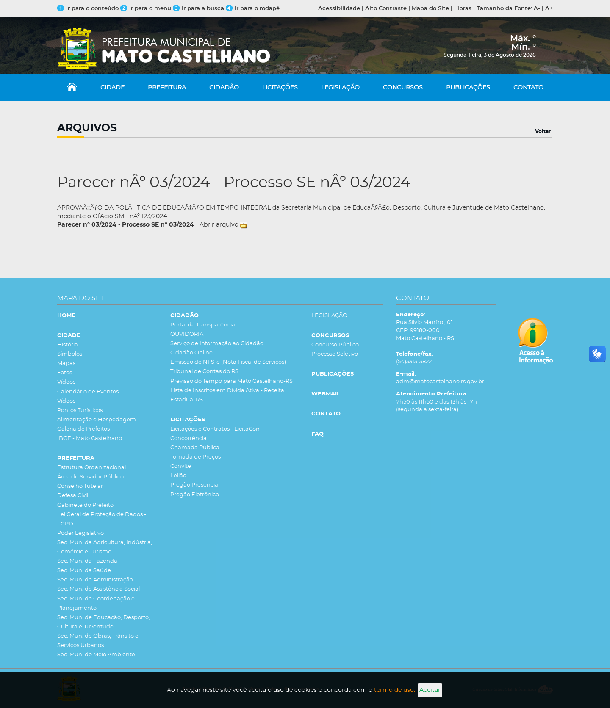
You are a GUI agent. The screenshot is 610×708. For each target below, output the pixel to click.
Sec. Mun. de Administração (95, 580)
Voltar (543, 131)
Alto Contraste (386, 8)
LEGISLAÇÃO (340, 88)
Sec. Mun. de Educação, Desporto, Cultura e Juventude (103, 622)
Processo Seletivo (334, 354)
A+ (549, 8)
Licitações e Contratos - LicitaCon (215, 429)
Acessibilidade (339, 8)
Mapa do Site (430, 8)
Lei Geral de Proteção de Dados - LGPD (101, 519)
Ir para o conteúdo (88, 8)
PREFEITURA (167, 88)
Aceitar (430, 690)
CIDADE (112, 88)
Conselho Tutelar (80, 486)
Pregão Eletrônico (194, 495)
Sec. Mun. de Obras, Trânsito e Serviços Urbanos (98, 640)
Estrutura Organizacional (91, 467)
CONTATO (528, 88)
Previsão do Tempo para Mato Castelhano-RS (231, 381)
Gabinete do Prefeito (85, 505)
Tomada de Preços (195, 457)
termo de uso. (394, 690)
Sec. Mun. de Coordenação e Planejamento (96, 603)
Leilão (178, 475)
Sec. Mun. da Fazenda (87, 561)
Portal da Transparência (202, 325)
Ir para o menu (146, 8)
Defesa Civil (72, 495)
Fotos (64, 373)
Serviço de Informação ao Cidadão (216, 343)
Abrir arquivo (219, 225)
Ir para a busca (198, 8)
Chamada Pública (194, 448)
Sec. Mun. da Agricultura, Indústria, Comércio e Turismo (104, 547)
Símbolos (69, 354)
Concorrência (188, 438)
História (67, 345)
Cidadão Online (191, 353)
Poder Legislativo (80, 533)
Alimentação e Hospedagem (96, 420)
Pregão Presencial (194, 485)
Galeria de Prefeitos (83, 429)
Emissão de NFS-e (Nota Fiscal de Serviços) (228, 362)
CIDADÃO (224, 88)
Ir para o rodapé (253, 8)
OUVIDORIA (186, 334)
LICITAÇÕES (280, 88)
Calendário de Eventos (88, 392)
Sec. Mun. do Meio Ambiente (96, 655)
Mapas (66, 363)
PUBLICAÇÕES (468, 88)
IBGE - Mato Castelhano (89, 438)
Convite (180, 466)
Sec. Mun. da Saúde (84, 570)
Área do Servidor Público (90, 477)
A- (537, 8)
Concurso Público (335, 345)
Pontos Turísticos (80, 410)
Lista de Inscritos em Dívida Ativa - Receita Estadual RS (227, 395)
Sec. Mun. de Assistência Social (98, 589)
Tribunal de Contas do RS (204, 371)
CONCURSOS (403, 88)
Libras (462, 8)
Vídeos (66, 382)
